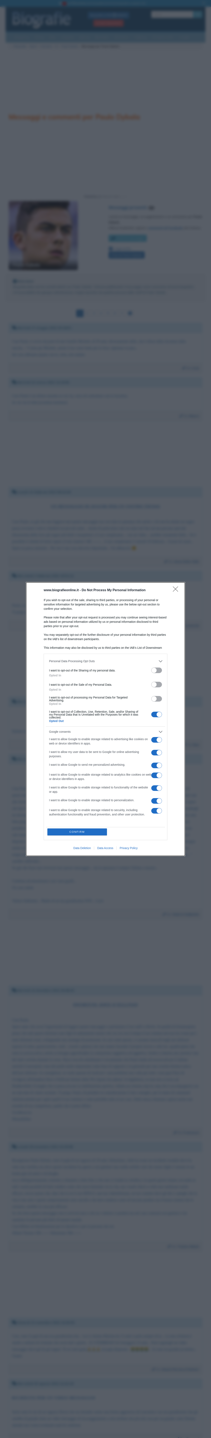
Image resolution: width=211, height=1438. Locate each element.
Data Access (105, 848)
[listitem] (105, 661)
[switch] (156, 670)
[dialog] (105, 719)
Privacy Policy (129, 848)
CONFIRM (77, 831)
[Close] (177, 590)
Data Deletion (82, 848)
